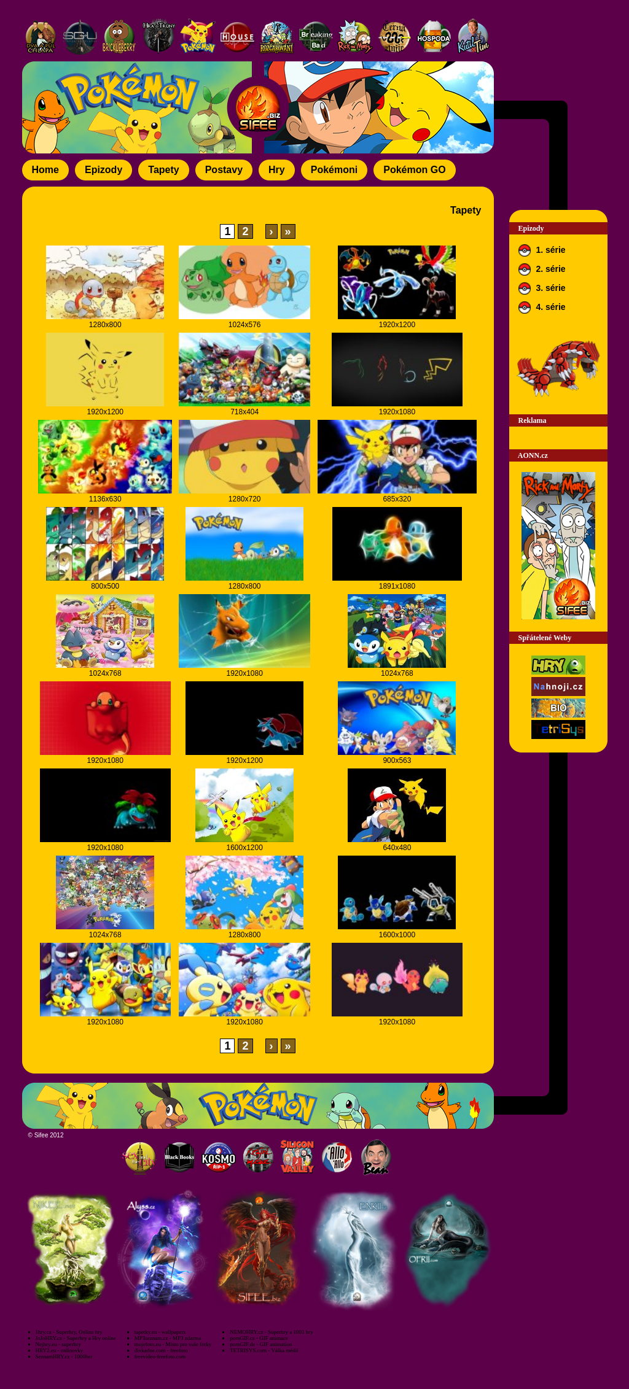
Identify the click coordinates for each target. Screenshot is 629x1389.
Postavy (224, 169)
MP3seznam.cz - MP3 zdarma (168, 1338)
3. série (542, 288)
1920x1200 (397, 324)
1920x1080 (397, 412)
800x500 (105, 586)
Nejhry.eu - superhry (58, 1344)
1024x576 (245, 324)
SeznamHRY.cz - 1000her (64, 1356)
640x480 (397, 847)
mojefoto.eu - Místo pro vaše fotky (173, 1344)
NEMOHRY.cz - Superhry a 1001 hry (271, 1332)
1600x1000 (397, 935)
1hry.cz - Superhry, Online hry (69, 1332)
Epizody (103, 169)
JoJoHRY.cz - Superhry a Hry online (76, 1338)
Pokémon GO (414, 169)
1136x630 (105, 499)
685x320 (397, 499)
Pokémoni (334, 169)
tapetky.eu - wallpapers (160, 1332)
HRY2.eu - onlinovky (60, 1350)
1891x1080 (397, 586)
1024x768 (105, 673)
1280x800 (105, 324)
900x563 (397, 760)
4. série (542, 307)
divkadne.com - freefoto (161, 1350)
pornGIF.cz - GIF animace (259, 1338)
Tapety (163, 169)
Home (45, 169)
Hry (276, 169)
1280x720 (245, 499)
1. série (542, 250)
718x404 (244, 412)
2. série (542, 269)
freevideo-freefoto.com (160, 1356)
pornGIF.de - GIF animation (261, 1344)
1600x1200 (244, 847)
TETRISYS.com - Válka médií (264, 1350)
